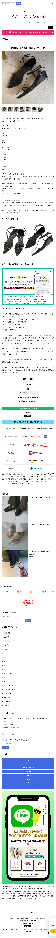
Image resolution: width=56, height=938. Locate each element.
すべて (8, 591)
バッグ (5, 677)
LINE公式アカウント (28, 768)
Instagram (28, 760)
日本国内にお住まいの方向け (28, 401)
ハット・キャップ (8, 685)
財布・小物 (6, 697)
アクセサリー (7, 693)
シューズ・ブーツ (8, 681)
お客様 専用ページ (9, 633)
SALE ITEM (6, 701)
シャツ (5, 653)
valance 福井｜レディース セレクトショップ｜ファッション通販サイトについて (27, 718)
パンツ (5, 669)
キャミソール (7, 673)
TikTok (28, 779)
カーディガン (7, 661)
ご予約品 (6, 705)
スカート (6, 665)
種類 (28, 389)
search (19, 3)
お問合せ (6, 721)
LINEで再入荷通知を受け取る (28, 408)
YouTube (28, 775)
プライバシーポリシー (10, 724)
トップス (6, 645)
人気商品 (6, 637)
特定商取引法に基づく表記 (11, 727)
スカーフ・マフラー (9, 689)
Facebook (28, 771)
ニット (5, 657)
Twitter (28, 764)
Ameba (28, 787)
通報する (28, 412)
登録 (5, 747)
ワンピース (6, 649)
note (28, 783)
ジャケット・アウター (10, 641)
